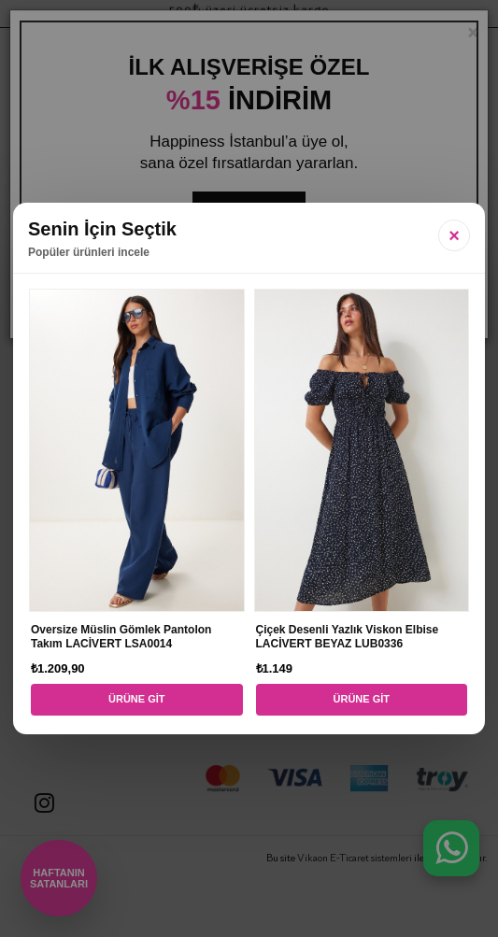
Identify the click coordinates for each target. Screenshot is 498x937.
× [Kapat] (454, 235)
